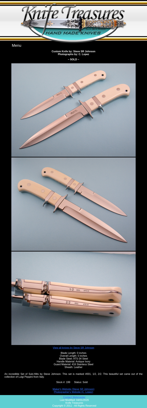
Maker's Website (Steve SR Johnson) (73, 389)
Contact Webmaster (74, 397)
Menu (16, 45)
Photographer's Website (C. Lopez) (73, 392)
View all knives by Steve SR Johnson (73, 347)
